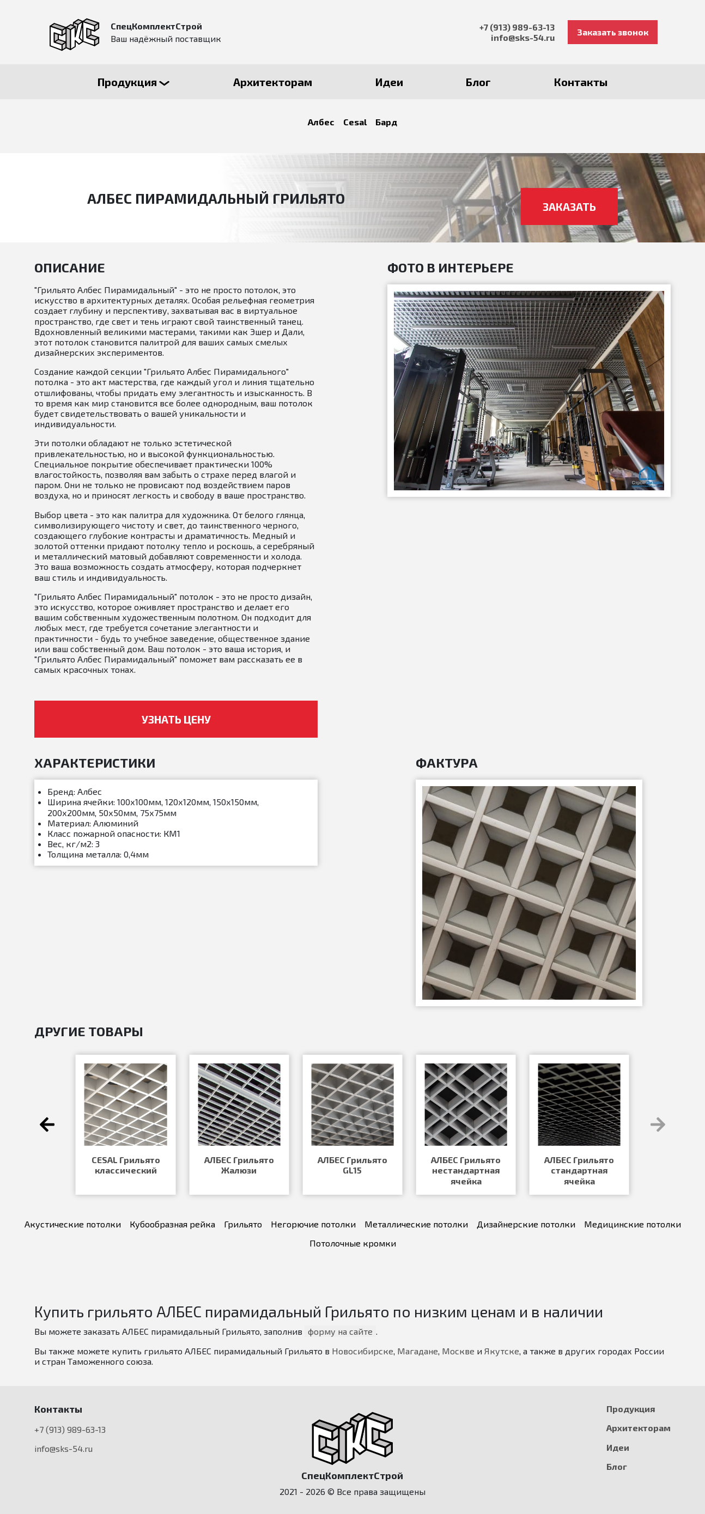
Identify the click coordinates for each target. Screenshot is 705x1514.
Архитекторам (638, 1427)
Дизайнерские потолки (526, 1224)
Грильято (243, 1224)
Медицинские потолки (632, 1224)
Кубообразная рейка (172, 1224)
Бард (386, 122)
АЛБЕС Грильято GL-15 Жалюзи (579, 1164)
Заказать (569, 206)
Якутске (501, 1351)
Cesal (355, 122)
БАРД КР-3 (465, 1159)
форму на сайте (340, 1331)
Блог (616, 1466)
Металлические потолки (416, 1224)
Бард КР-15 (125, 1159)
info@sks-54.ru (523, 37)
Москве (458, 1351)
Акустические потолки (73, 1224)
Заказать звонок (612, 32)
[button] (658, 1124)
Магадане (417, 1351)
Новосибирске (362, 1351)
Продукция (630, 1408)
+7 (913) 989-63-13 (517, 27)
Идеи (617, 1447)
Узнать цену (176, 719)
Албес (321, 122)
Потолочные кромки (352, 1243)
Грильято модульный (352, 1164)
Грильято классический (239, 1164)
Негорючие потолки (313, 1224)
